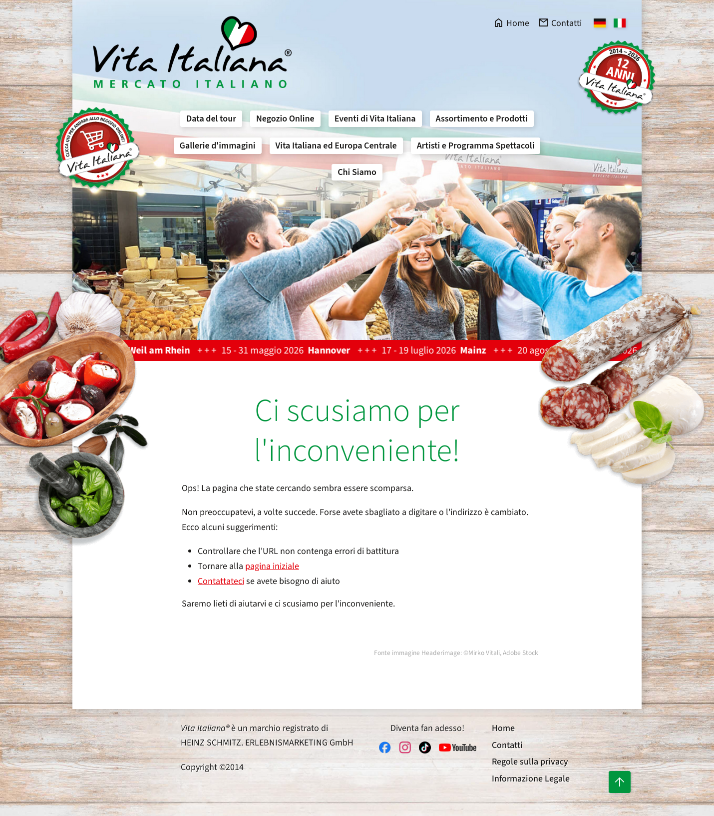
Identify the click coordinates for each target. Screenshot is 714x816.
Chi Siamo (357, 172)
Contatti (507, 745)
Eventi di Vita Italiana (375, 118)
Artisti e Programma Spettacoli (476, 146)
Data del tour (211, 118)
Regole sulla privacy (530, 762)
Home (503, 728)
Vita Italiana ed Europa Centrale (336, 146)
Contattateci (221, 581)
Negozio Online (285, 118)
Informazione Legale (531, 778)
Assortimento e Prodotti (482, 118)
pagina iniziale (272, 566)
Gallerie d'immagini (218, 146)
